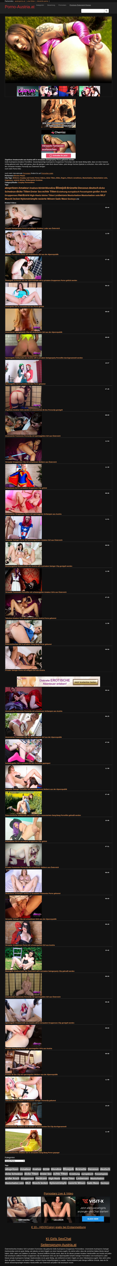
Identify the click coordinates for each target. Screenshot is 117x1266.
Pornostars (62, 5)
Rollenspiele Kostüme (34, 180)
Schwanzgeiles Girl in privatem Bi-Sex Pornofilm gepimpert (27, 763)
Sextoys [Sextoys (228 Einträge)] (72, 199)
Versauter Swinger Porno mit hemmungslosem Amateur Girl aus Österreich (33, 540)
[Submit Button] (106, 11)
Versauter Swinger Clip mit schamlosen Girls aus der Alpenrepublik (30, 919)
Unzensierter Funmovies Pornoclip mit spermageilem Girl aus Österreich (33, 436)
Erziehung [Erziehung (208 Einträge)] (62, 191)
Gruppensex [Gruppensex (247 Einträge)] (11, 195)
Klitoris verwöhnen (74, 178)
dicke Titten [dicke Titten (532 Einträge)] (23, 191)
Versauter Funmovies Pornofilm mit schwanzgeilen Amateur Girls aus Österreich (35, 592)
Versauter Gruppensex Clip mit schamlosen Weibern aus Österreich (31, 462)
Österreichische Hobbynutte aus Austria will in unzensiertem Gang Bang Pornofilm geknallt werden (43, 815)
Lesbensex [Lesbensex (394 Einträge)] (61, 195)
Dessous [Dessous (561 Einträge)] (83, 187)
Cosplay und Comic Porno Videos (32, 178)
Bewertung (51, 5)
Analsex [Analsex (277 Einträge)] (33, 188)
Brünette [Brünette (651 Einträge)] (72, 187)
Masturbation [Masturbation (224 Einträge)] (74, 195)
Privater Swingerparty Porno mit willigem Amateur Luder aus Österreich (32, 228)
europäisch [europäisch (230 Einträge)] (73, 191)
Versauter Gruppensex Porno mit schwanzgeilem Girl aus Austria (30, 945)
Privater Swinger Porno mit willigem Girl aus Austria (25, 670)
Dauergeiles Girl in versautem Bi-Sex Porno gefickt (24, 306)
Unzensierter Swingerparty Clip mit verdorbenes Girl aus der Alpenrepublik (33, 332)
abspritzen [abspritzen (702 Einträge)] (11, 187)
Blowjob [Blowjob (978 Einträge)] (61, 187)
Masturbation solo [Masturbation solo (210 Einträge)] (90, 195)
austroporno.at (20, 1)
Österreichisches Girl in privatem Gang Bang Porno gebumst (28, 644)
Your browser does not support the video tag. (58, 50)
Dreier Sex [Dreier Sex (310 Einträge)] (36, 191)
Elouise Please (19, 176)
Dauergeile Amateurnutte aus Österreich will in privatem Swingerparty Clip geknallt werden (39, 971)
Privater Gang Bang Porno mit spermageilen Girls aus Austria (28, 1048)
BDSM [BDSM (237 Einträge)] (41, 188)
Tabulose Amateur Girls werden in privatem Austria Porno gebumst (30, 618)
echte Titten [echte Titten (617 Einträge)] (49, 191)
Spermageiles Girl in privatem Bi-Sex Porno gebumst (25, 384)
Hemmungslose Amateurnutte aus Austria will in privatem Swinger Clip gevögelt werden (38, 566)
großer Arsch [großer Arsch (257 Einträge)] (100, 191)
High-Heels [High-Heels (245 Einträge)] (35, 195)
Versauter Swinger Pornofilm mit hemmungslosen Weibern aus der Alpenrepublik (36, 789)
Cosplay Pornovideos (26, 182)
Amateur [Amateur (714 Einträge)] (23, 187)
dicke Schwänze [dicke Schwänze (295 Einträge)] (14, 1174)
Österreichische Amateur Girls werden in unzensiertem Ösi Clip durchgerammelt (35, 1126)
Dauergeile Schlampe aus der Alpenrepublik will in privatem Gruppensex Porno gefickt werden (41, 280)
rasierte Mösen (19, 180)
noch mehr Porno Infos (13, 169)
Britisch (16, 178)
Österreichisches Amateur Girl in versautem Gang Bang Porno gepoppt (32, 1153)
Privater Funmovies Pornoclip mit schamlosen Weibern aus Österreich (32, 867)
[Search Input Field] (92, 11)
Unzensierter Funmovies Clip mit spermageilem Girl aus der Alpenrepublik (33, 737)
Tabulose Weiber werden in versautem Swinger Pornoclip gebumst (30, 1100)
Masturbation (87, 178)
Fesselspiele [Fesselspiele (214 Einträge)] (86, 191)
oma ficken (31, 1)
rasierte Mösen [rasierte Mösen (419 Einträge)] (46, 198)
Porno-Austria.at (20, 6)
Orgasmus (9, 180)
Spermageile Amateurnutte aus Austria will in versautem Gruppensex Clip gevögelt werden (39, 1023)
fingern (63, 178)
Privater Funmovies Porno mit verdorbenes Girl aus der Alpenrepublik (31, 254)
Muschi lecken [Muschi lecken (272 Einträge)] (12, 199)
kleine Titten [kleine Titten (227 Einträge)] (48, 195)
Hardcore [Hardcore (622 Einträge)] (23, 195)
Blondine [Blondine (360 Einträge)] (50, 188)
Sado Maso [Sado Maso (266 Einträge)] (61, 199)
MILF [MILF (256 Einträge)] (102, 195)
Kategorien (40, 5)
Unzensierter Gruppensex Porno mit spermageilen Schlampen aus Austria (33, 514)
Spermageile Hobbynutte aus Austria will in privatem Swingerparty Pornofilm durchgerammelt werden (44, 358)
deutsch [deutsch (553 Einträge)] (93, 187)
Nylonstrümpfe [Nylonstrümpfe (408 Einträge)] (29, 198)
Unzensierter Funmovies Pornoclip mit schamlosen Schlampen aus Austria (33, 711)
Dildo (58, 178)
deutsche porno (42, 1)
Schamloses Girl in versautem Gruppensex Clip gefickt (26, 488)
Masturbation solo (100, 178)
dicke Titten (50, 178)
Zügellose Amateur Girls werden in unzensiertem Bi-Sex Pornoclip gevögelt (34, 410)
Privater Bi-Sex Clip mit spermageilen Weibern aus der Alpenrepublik (31, 1074)
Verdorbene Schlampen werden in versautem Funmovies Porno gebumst (32, 893)
